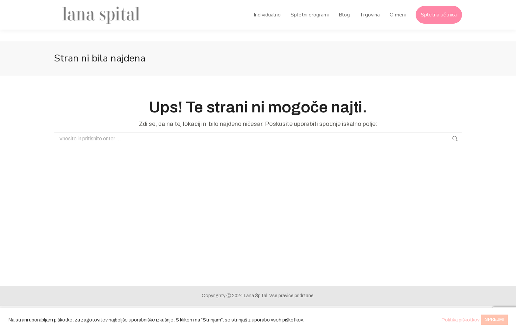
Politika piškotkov (460, 319)
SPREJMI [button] (494, 319)
